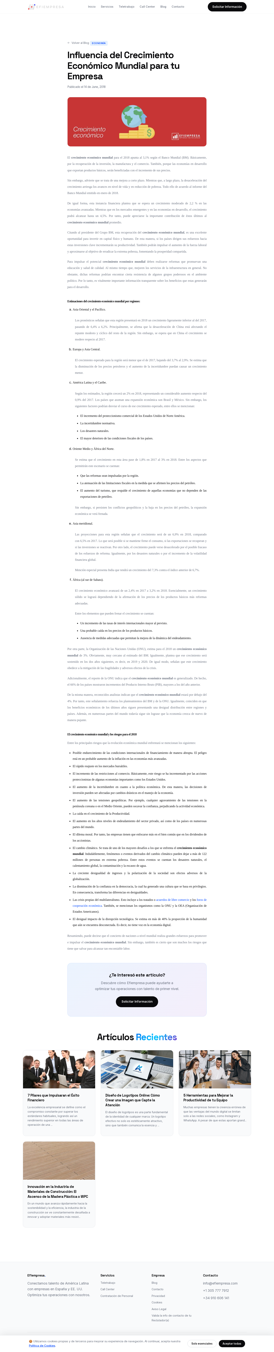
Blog (163, 6)
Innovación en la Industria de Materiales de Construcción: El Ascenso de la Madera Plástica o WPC (58, 1192)
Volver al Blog (78, 42)
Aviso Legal (159, 1309)
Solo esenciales (202, 1343)
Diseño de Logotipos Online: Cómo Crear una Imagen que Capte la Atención (132, 1101)
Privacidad (158, 1296)
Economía (99, 43)
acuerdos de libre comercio (172, 899)
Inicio (92, 6)
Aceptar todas (232, 1343)
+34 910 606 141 (216, 1298)
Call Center (147, 6)
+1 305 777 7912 (216, 1291)
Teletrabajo (126, 6)
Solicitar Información (227, 7)
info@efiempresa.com (220, 1284)
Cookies (157, 1302)
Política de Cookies (42, 1345)
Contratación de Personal (116, 1296)
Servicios (107, 6)
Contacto (178, 6)
